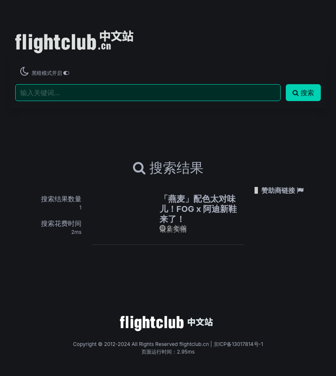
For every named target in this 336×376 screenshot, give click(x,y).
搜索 (303, 92)
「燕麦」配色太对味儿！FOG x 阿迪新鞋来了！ (198, 209)
